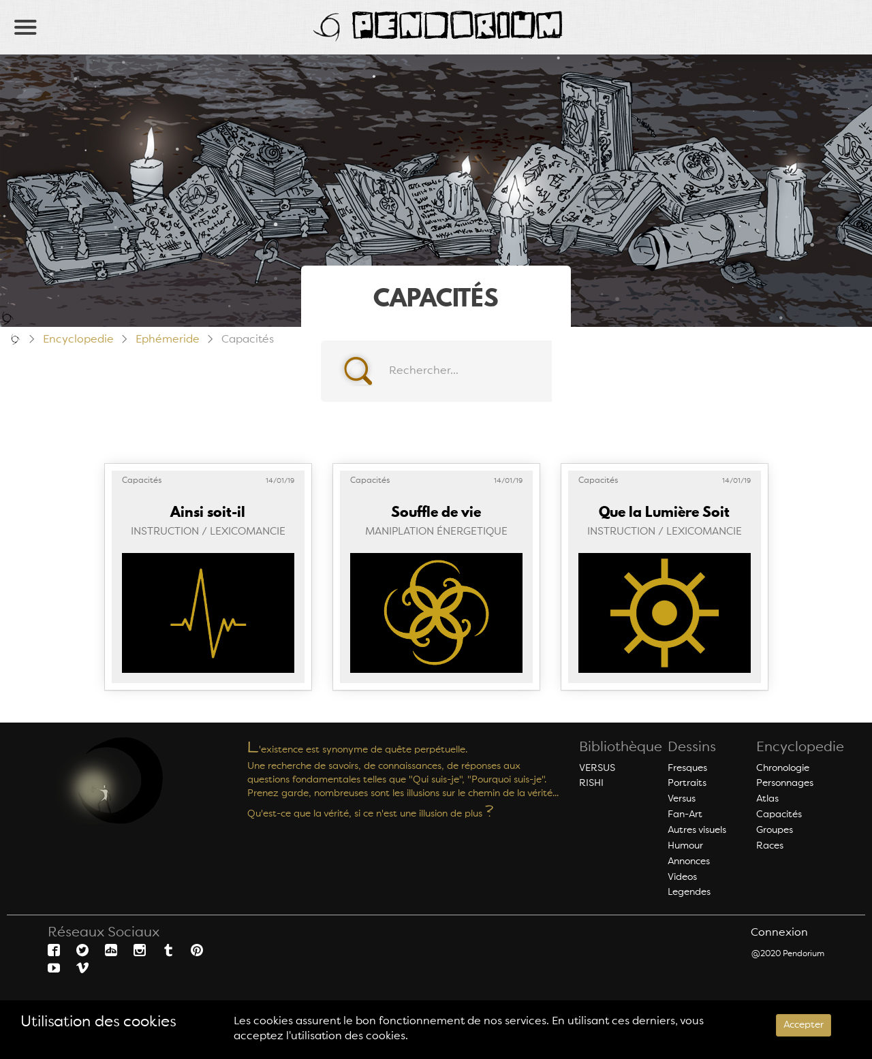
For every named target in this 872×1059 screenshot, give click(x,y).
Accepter (803, 1025)
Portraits (687, 783)
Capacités (779, 814)
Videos (682, 877)
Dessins (692, 748)
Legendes (689, 892)
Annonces (689, 861)
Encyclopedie (78, 339)
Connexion (779, 933)
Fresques (687, 768)
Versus (682, 799)
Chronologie (782, 768)
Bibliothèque (620, 748)
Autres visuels (697, 830)
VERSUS (597, 768)
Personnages (784, 783)
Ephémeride (168, 339)
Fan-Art (685, 814)
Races (769, 846)
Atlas (767, 799)
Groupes (774, 830)
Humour (685, 846)
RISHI (591, 783)
